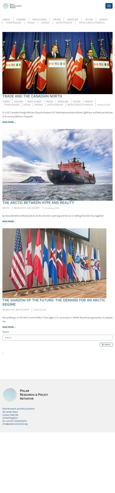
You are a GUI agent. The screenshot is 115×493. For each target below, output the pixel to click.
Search (106, 344)
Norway (103, 19)
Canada (6, 19)
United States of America (91, 23)
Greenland (72, 19)
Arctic (5, 208)
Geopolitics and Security (27, 208)
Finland (57, 19)
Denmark (21, 19)
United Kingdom (64, 23)
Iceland (89, 19)
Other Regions (13, 23)
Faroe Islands (39, 19)
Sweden (45, 23)
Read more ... (9, 122)
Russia (31, 23)
